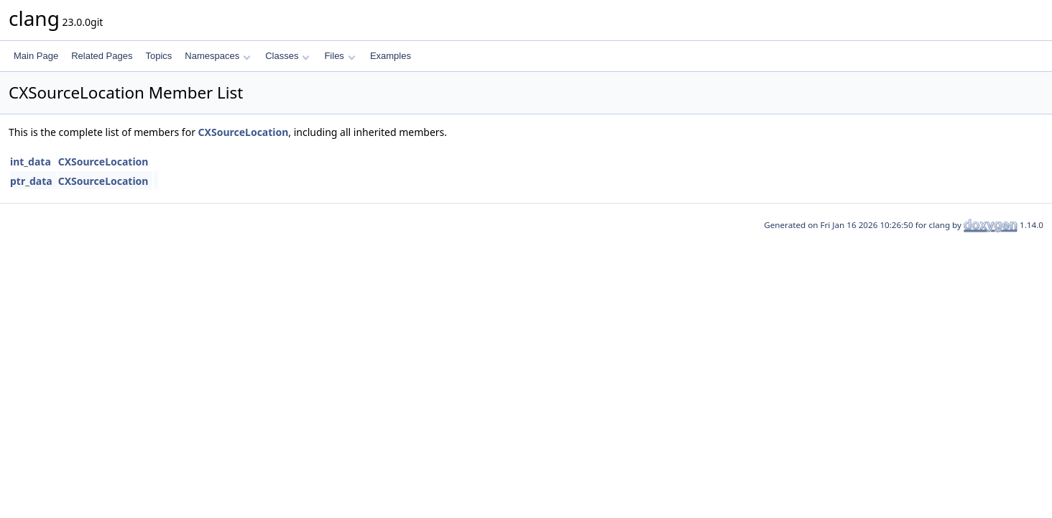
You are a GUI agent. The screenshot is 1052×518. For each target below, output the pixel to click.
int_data (30, 161)
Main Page (36, 55)
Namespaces (217, 55)
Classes (287, 55)
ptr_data (31, 181)
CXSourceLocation (243, 132)
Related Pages (101, 55)
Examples (390, 55)
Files (339, 55)
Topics (158, 55)
